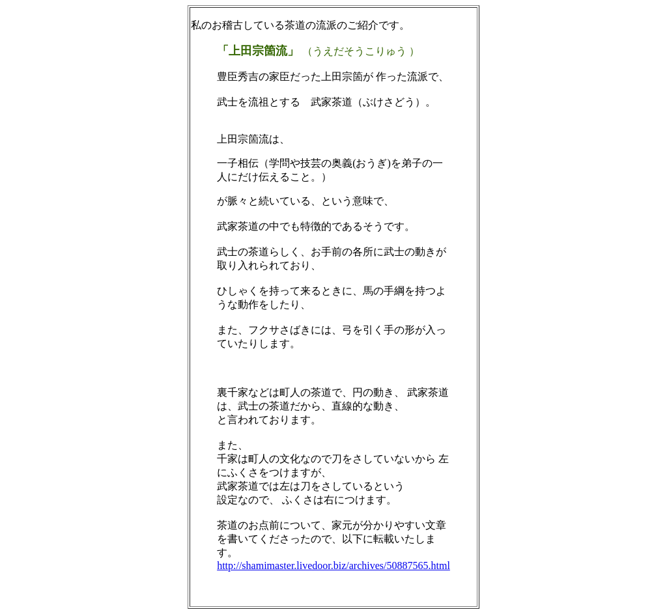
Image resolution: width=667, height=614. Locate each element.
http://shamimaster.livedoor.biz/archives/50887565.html (333, 565)
